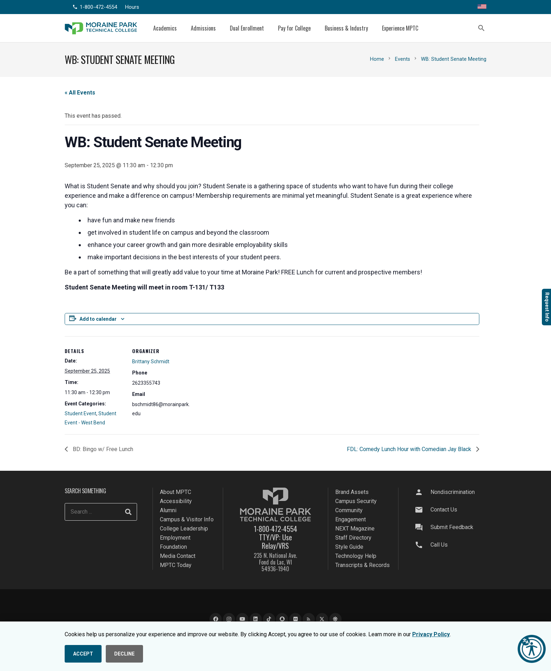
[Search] (128, 511)
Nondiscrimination (452, 492)
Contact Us (443, 509)
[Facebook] (215, 619)
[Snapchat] (282, 619)
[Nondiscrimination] (422, 492)
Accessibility (176, 501)
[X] (322, 619)
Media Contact (177, 556)
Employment (175, 537)
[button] (481, 28)
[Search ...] (101, 512)
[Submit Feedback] (422, 527)
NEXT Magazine (355, 528)
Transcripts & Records (362, 565)
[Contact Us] (422, 510)
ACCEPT (83, 654)
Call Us (439, 544)
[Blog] (309, 619)
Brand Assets (352, 492)
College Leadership (184, 528)
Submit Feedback (451, 527)
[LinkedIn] (255, 619)
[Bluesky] (335, 619)
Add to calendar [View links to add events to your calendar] (98, 319)
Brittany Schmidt (150, 361)
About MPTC (175, 492)
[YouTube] (242, 619)
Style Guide (349, 546)
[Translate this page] (482, 7)
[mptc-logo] (101, 28)
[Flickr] (295, 619)
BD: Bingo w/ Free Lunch (102, 449)
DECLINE (124, 654)
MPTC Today (176, 565)
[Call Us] (422, 545)
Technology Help (355, 556)
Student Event (80, 413)
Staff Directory (353, 537)
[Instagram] (229, 619)
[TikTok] (269, 619)
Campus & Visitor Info (187, 519)
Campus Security (356, 501)
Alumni (168, 510)
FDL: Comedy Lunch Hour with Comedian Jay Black (410, 449)
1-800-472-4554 (275, 528)
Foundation (173, 546)
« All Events (80, 92)
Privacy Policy (431, 634)
